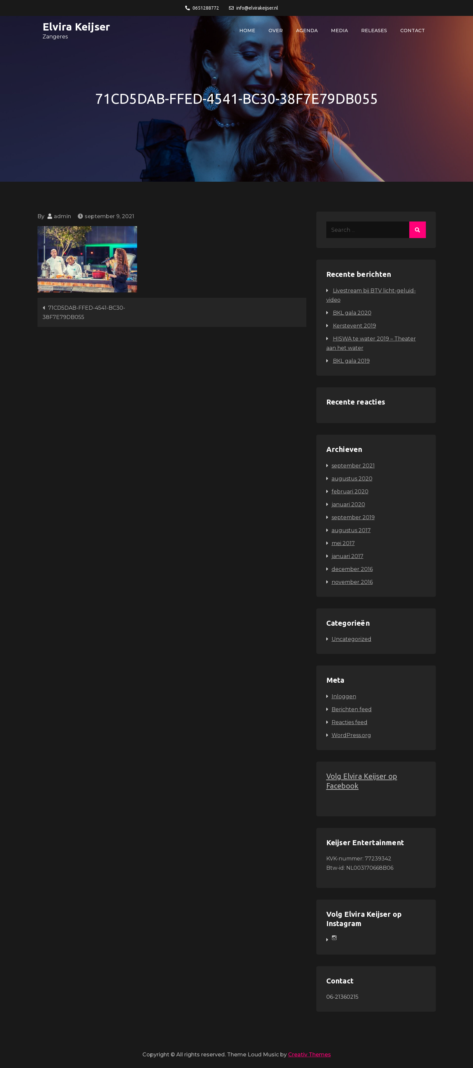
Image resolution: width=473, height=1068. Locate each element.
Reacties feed (349, 722)
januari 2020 (348, 504)
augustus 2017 (351, 530)
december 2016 (352, 569)
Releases (374, 30)
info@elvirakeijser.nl (253, 8)
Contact (412, 30)
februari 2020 (350, 491)
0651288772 (202, 8)
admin (62, 216)
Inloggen (344, 696)
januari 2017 (347, 556)
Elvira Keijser (76, 26)
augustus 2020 (352, 478)
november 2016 (352, 582)
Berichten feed (352, 709)
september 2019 (353, 517)
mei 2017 (343, 543)
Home (247, 30)
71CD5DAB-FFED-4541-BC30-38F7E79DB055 (83, 312)
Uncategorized (351, 639)
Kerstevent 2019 (354, 326)
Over (276, 30)
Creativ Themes (309, 1054)
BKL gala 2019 (351, 361)
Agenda (307, 30)
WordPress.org (351, 735)
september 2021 (353, 466)
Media (339, 30)
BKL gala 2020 (352, 313)
